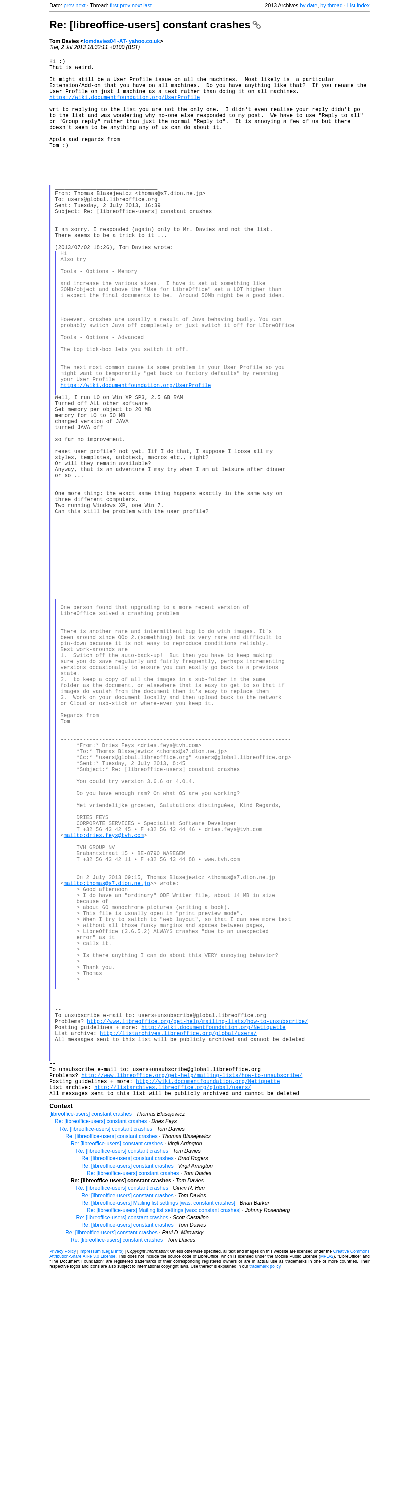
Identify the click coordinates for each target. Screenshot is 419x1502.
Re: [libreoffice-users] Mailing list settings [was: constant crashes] (158, 1433)
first (114, 5)
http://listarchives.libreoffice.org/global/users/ (178, 1250)
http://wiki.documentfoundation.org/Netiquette (213, 1243)
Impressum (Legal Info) (101, 1481)
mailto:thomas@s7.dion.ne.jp (107, 1067)
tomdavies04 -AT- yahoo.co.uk (121, 41)
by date (308, 5)
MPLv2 (327, 1486)
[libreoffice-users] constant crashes (90, 1344)
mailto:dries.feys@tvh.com (104, 1008)
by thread (331, 5)
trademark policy (265, 1496)
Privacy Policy (62, 1481)
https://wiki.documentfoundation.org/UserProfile (124, 106)
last (147, 5)
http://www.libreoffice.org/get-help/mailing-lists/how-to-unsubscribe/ (197, 1235)
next (80, 5)
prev (69, 5)
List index (358, 5)
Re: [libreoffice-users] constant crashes (155, 25)
